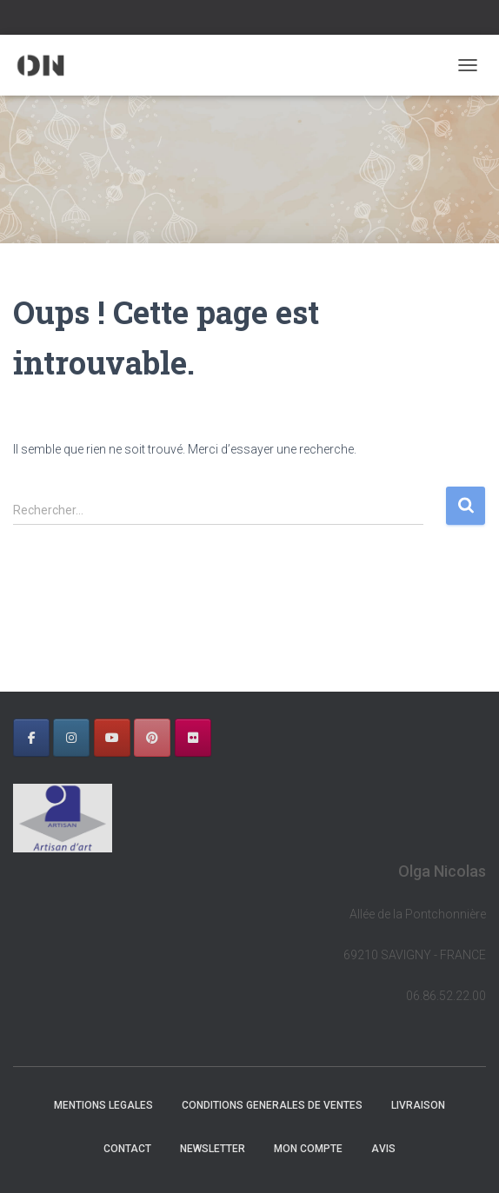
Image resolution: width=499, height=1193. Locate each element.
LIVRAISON (418, 1105)
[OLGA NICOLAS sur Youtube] (112, 738)
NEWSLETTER (212, 1149)
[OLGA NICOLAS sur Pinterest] (152, 738)
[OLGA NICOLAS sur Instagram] (71, 738)
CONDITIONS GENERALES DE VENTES (272, 1105)
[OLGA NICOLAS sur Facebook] (31, 738)
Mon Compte (308, 1149)
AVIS (383, 1149)
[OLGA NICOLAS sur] (233, 738)
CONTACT (127, 1149)
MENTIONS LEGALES (103, 1105)
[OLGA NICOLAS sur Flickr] (193, 738)
